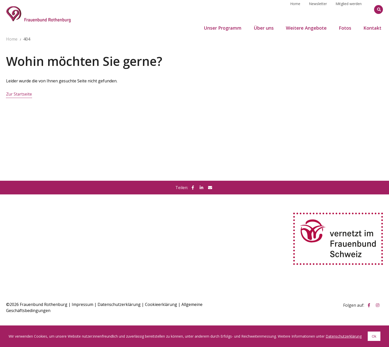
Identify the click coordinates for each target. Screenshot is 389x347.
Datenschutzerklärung (119, 304)
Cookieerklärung (161, 304)
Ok (374, 336)
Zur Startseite (19, 94)
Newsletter (318, 9)
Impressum (82, 304)
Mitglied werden (349, 9)
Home (295, 9)
